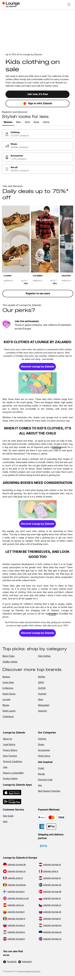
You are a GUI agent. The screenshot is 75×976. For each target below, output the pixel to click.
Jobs (5, 767)
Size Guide (8, 816)
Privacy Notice (10, 750)
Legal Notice (9, 744)
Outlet (41, 768)
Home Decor (44, 756)
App (40, 785)
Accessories (44, 750)
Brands (41, 774)
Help (5, 821)
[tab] (8, 122)
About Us (7, 739)
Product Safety (10, 778)
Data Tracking (10, 756)
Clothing (42, 739)
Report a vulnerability (13, 773)
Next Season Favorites (49, 791)
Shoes (41, 744)
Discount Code (45, 779)
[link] (37, 134)
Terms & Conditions (12, 761)
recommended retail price (29, 971)
